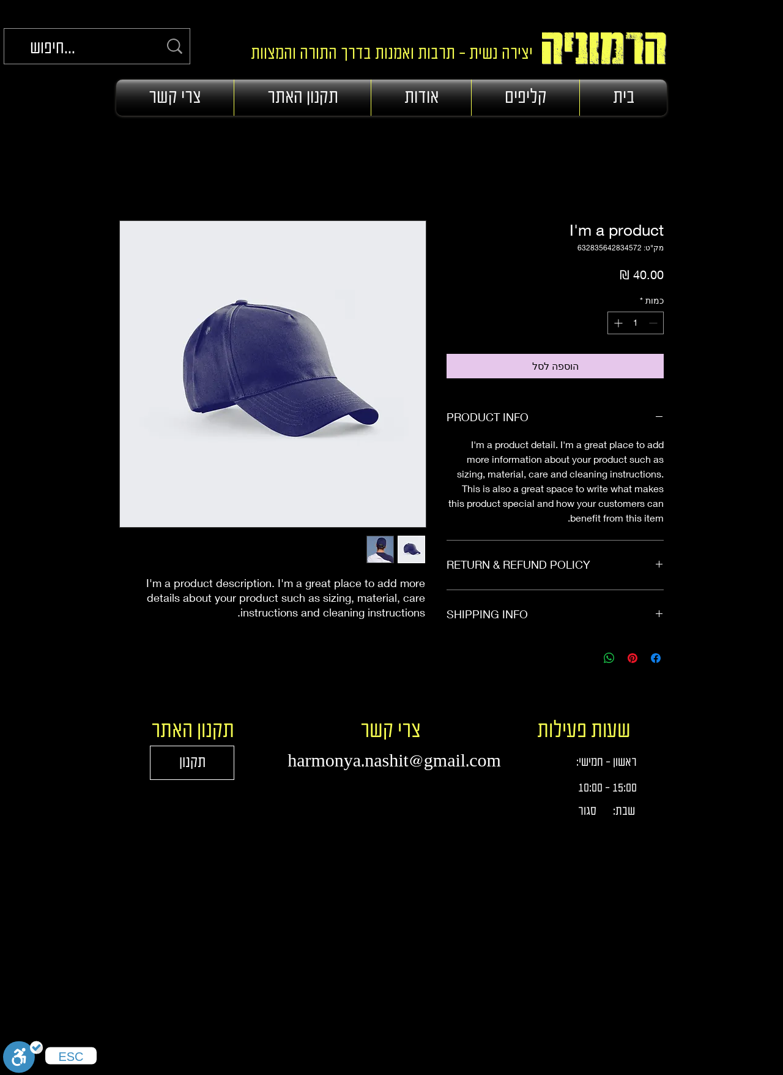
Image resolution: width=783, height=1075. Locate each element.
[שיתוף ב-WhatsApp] (609, 658)
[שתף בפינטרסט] (632, 658)
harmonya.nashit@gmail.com (394, 761)
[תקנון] (192, 763)
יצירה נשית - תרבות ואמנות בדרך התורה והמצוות (388, 54)
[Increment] (617, 323)
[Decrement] (654, 323)
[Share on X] (586, 658)
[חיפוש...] (95, 49)
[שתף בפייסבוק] (655, 658)
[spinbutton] (636, 323)
